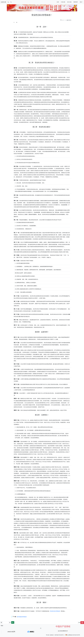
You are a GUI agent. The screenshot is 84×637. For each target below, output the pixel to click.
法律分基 (51, 635)
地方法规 (69, 2)
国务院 (69, 20)
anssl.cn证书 (11, 631)
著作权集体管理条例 (22, 616)
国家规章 (76, 2)
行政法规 (63, 2)
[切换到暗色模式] (8, 2)
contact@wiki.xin (63, 631)
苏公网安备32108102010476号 (72, 635)
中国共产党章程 (63, 626)
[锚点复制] (51, 15)
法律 (58, 2)
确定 (13, 622)
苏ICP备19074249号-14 (59, 635)
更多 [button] (81, 2)
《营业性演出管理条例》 (55, 611)
